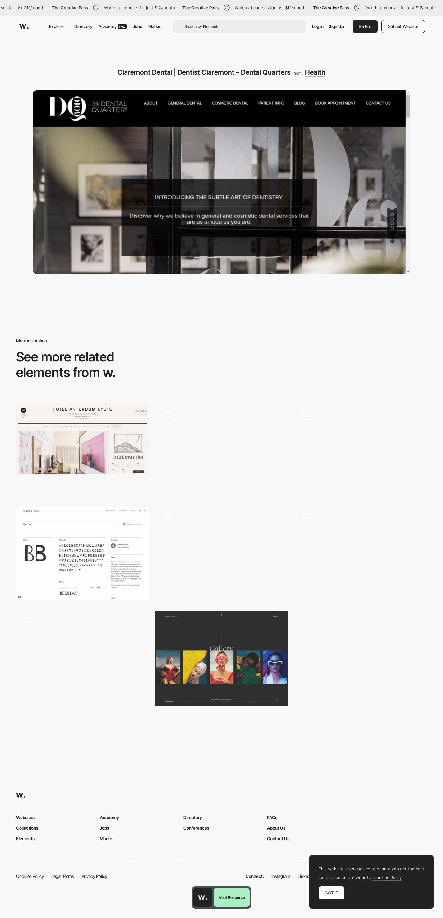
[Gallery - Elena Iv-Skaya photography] (221, 658)
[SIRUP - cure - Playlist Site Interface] (221, 554)
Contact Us (278, 838)
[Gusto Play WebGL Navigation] (82, 658)
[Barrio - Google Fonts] (82, 553)
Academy (113, 26)
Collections (27, 828)
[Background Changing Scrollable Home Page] (360, 450)
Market (155, 26)
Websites (25, 817)
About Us (276, 828)
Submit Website (403, 26)
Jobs (137, 26)
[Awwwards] (24, 26)
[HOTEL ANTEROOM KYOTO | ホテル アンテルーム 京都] (82, 438)
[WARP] (360, 550)
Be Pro (365, 26)
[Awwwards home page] (202, 897)
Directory (83, 26)
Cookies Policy (30, 876)
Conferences (196, 828)
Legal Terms (62, 876)
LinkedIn (306, 876)
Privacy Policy (94, 876)
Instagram (280, 876)
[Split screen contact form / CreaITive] (221, 450)
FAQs (272, 817)
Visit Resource (232, 897)
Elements (25, 838)
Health (315, 72)
